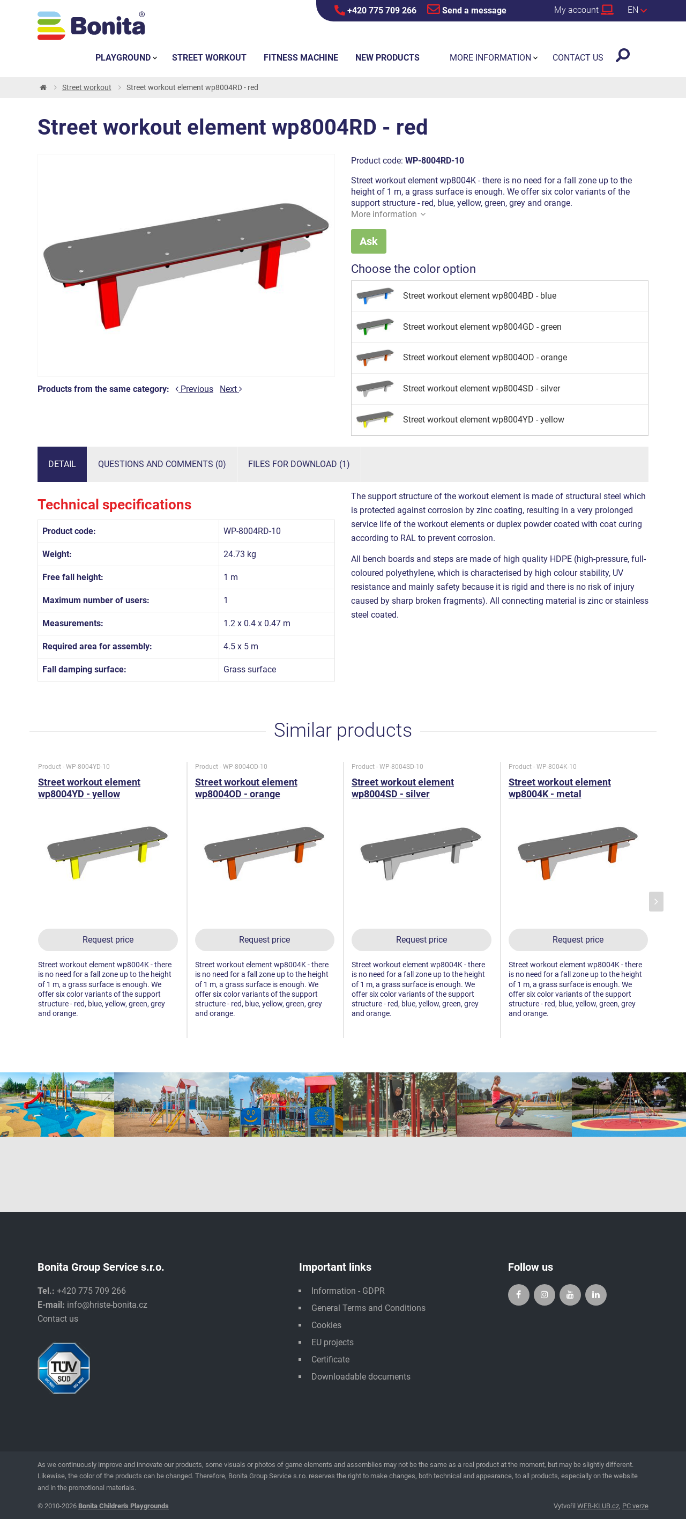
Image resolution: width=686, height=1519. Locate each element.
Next (231, 389)
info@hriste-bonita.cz (107, 1305)
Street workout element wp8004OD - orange (246, 787)
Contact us (58, 1319)
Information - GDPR (348, 1291)
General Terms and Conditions (368, 1308)
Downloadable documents (361, 1377)
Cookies (326, 1325)
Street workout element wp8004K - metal (560, 787)
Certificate (330, 1359)
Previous (194, 389)
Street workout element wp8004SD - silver (403, 787)
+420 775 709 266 (375, 10)
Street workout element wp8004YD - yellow (89, 787)
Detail (62, 464)
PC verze (635, 1506)
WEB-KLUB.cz (598, 1506)
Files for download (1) (299, 464)
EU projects (332, 1342)
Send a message (466, 9)
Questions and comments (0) (162, 464)
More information (388, 214)
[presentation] (656, 902)
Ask (369, 241)
